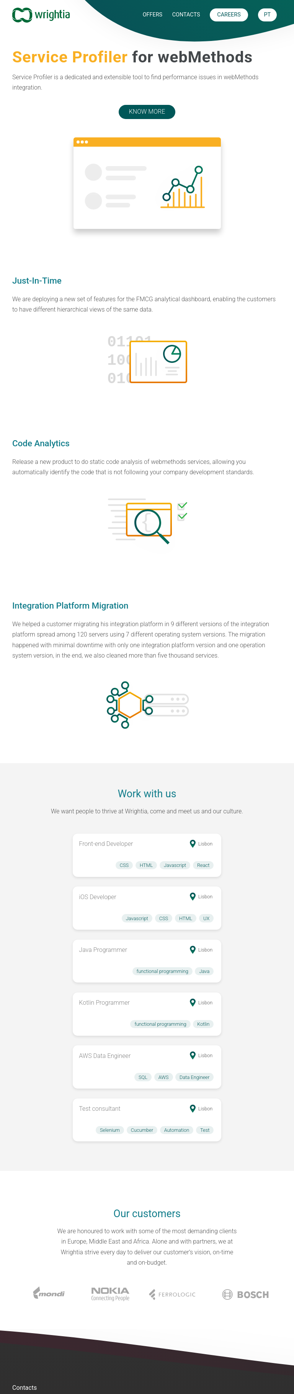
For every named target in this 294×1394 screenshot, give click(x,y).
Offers (152, 14)
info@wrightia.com (56, 1269)
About (184, 1341)
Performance (30, 1354)
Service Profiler (111, 1341)
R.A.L (251, 1354)
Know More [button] (147, 111)
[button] (84, 855)
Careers (186, 1354)
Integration (27, 1341)
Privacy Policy (263, 1341)
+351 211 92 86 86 (58, 1255)
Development (30, 1368)
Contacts (186, 14)
